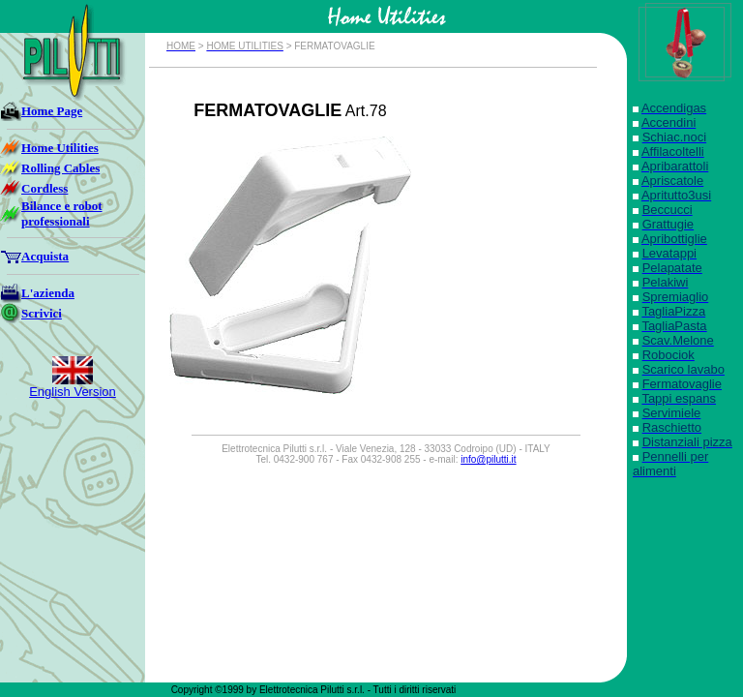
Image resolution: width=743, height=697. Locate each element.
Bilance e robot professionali (62, 213)
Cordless (44, 188)
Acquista (45, 256)
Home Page (51, 111)
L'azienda (47, 293)
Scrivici (41, 313)
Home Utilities (60, 147)
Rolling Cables (60, 168)
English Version (72, 391)
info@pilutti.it (488, 459)
